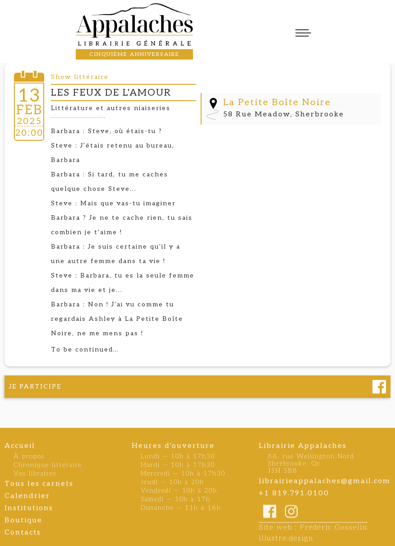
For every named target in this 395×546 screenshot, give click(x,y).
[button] (303, 33)
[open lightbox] (291, 77)
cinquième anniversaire (134, 54)
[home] (134, 24)
